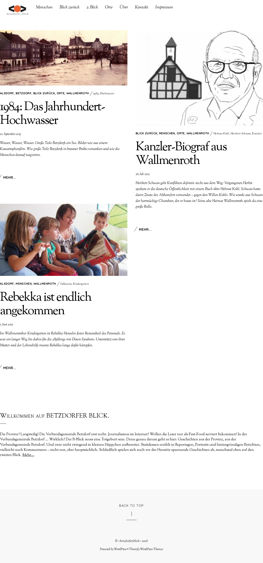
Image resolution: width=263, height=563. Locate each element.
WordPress (120, 549)
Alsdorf (7, 93)
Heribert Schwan (241, 134)
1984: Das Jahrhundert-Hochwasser (52, 114)
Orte (109, 7)
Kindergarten (81, 284)
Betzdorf (23, 93)
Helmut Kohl (221, 134)
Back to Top (131, 505)
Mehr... (9, 178)
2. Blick (92, 7)
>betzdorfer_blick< (129, 541)
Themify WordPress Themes (146, 549)
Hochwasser (107, 94)
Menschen (44, 7)
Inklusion (66, 284)
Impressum (164, 7)
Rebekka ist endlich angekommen (45, 304)
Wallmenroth (77, 93)
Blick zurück (70, 7)
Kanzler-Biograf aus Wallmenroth (181, 154)
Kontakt (141, 7)
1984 (96, 94)
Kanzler (257, 134)
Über (124, 7)
